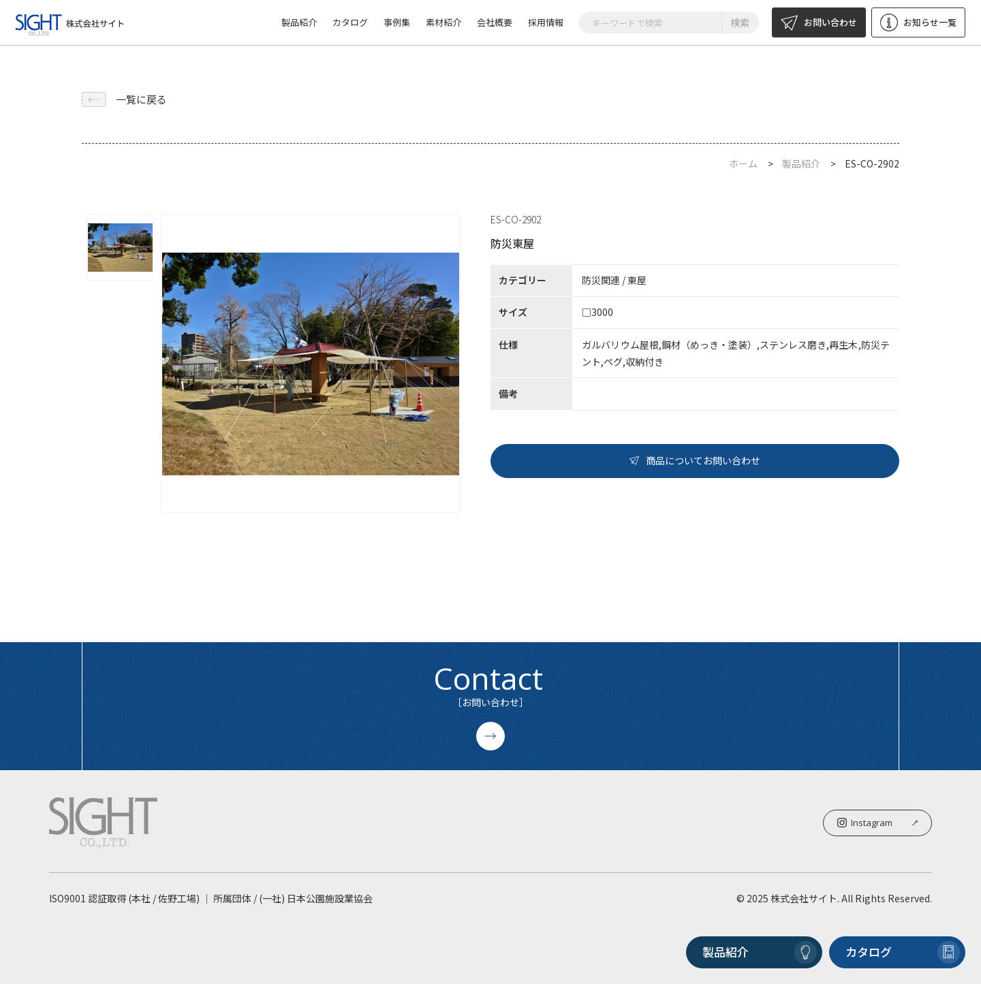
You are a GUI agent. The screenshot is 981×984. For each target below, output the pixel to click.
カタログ (350, 22)
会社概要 (494, 22)
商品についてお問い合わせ (694, 460)
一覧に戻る (124, 99)
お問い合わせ (819, 22)
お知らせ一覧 (918, 22)
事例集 (397, 22)
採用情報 (545, 22)
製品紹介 (299, 22)
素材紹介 (443, 22)
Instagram (877, 822)
